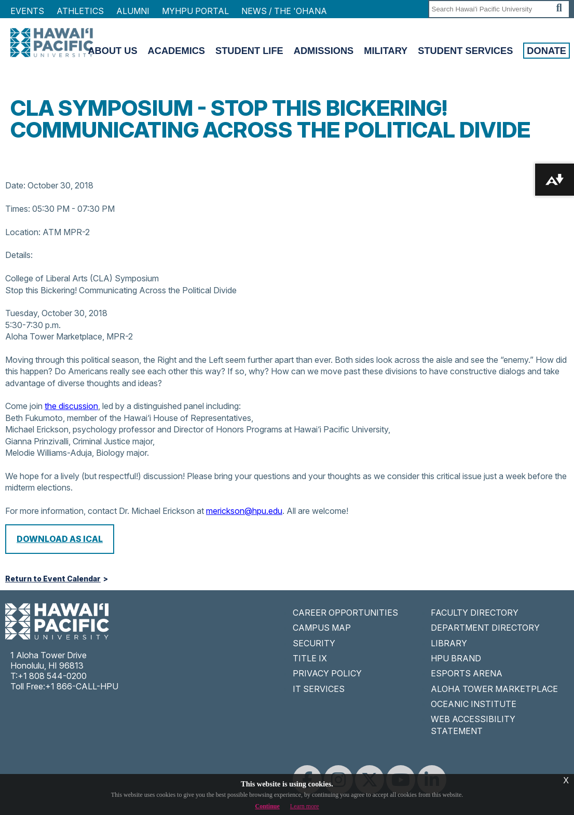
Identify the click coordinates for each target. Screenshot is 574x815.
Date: (15, 185)
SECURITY (314, 643)
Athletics (80, 11)
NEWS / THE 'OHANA (284, 11)
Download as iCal (60, 539)
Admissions (324, 50)
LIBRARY (449, 643)
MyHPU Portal (195, 11)
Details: (19, 255)
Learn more (304, 806)
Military (385, 50)
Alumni (132, 11)
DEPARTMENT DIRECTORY (485, 627)
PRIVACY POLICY (327, 673)
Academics (176, 50)
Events (27, 11)
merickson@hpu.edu (244, 511)
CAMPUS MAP (322, 627)
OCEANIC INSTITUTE (473, 704)
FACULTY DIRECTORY (474, 612)
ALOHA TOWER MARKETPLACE (494, 689)
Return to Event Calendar (53, 578)
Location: (22, 232)
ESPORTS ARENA (466, 673)
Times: (17, 208)
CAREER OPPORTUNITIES (345, 612)
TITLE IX (310, 658)
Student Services (465, 50)
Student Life (249, 50)
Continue (267, 806)
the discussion (71, 406)
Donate (546, 50)
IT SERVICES (319, 689)
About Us (112, 50)
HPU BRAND (456, 658)
